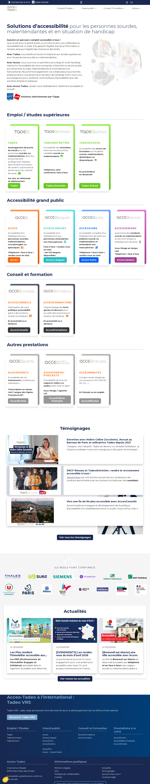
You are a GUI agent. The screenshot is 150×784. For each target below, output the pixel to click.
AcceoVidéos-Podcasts (57, 400)
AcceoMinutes (90, 402)
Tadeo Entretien (56, 186)
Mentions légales (62, 769)
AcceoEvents (18, 402)
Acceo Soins (89, 261)
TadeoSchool (13, 742)
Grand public (88, 9)
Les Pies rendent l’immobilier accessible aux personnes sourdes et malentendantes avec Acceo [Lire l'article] (28, 655)
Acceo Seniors (125, 261)
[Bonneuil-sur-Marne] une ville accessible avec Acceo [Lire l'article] (120, 655)
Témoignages (108, 772)
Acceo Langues (55, 261)
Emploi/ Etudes (65, 9)
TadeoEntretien (75, 479)
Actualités (106, 769)
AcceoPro (47, 750)
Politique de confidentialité (66, 775)
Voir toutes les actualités (75, 679)
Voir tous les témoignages (75, 538)
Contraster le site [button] (19, 2)
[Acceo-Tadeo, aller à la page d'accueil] (12, 9)
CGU (56, 772)
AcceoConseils (19, 331)
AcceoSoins (48, 742)
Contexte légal (109, 778)
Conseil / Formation (113, 9)
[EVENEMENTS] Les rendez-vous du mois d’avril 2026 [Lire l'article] (74, 655)
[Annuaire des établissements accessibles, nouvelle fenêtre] (100, 3)
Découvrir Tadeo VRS (22, 718)
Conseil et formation (92, 729)
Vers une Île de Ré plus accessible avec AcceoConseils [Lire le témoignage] (96, 504)
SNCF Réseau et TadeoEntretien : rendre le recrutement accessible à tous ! (100, 473)
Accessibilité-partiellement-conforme (24, 777)
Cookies (58, 778)
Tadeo (14, 186)
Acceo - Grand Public (52, 753)
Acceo (14, 261)
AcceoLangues (49, 739)
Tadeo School (90, 186)
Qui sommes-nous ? (111, 775)
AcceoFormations (56, 331)
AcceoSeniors (49, 745)
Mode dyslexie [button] (43, 2)
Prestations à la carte (125, 731)
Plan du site (12, 780)
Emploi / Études (18, 729)
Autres (135, 9)
